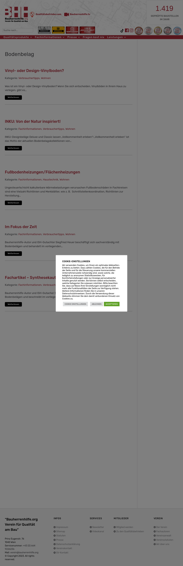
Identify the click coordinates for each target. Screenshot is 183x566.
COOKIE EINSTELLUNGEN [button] (75, 304)
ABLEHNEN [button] (97, 304)
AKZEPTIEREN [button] (112, 304)
